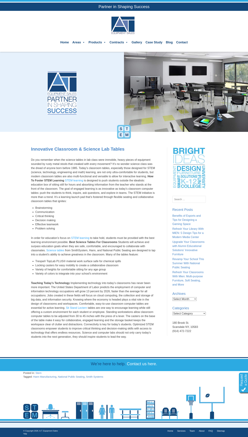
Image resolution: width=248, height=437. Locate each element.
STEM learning (74, 180)
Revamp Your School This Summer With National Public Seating (188, 263)
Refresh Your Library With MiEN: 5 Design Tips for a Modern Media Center (188, 233)
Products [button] (97, 42)
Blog (169, 42)
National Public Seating (71, 376)
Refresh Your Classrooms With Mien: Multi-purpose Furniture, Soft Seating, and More (188, 278)
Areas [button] (78, 42)
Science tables (54, 250)
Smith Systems (94, 376)
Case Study (154, 42)
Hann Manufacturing (44, 376)
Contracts (119, 42)
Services (181, 431)
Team (192, 431)
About (201, 431)
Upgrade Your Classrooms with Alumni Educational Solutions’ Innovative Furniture (188, 248)
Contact (182, 42)
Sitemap (221, 431)
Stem (38, 372)
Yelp (25, 434)
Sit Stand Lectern (76, 307)
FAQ (211, 431)
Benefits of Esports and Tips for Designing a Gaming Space (186, 219)
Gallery (137, 42)
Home (64, 42)
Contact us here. (142, 363)
